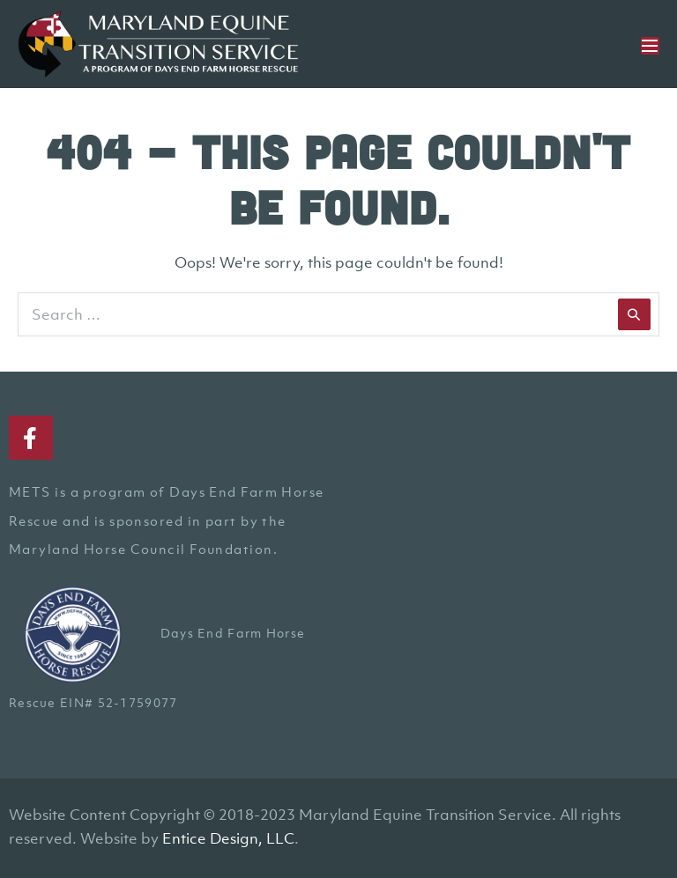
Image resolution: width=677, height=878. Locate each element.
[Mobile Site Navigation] (650, 46)
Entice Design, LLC (228, 838)
